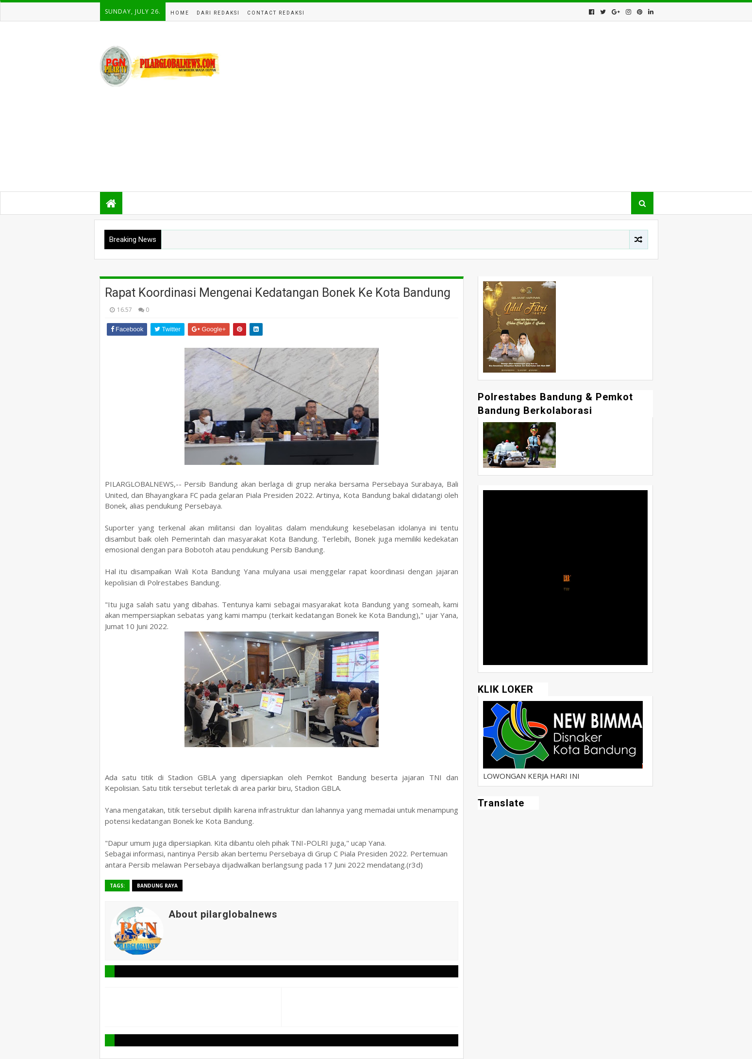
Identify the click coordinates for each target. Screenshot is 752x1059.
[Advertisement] (476, 106)
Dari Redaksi (218, 13)
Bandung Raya (157, 885)
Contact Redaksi (276, 13)
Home (179, 13)
